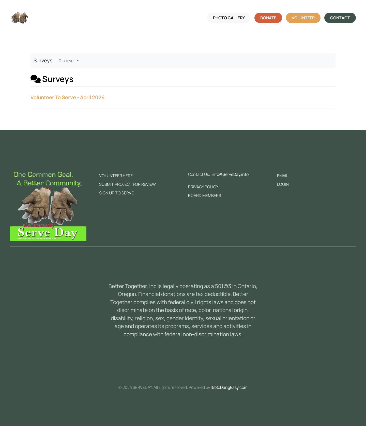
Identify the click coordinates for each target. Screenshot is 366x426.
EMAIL (282, 175)
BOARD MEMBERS (204, 195)
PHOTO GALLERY (229, 18)
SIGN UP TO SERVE (116, 193)
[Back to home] (19, 18)
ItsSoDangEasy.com (229, 387)
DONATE (268, 18)
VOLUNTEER (303, 18)
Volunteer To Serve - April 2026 (67, 97)
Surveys (43, 60)
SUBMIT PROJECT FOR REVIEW (127, 184)
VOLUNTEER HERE (116, 175)
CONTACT (340, 18)
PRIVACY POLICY (203, 187)
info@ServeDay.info (230, 174)
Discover (67, 60)
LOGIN (283, 184)
